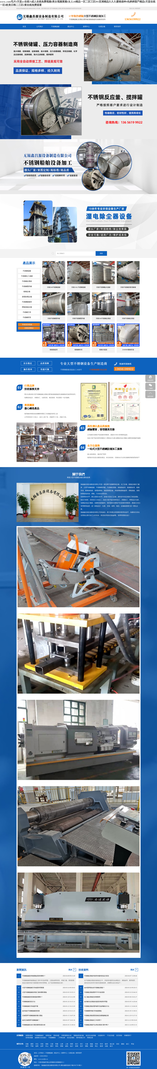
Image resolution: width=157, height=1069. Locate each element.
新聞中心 (86, 26)
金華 (41, 1046)
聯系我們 (137, 8)
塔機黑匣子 (127, 1035)
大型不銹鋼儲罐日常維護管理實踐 (33, 987)
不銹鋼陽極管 (39, 1035)
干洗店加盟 (110, 1035)
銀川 (111, 1046)
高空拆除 (119, 1035)
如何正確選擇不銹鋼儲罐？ (31, 1020)
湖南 (46, 1044)
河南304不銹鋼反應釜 (103, 318)
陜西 (71, 1044)
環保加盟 (56, 1035)
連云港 (112, 1044)
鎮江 (127, 1044)
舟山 (46, 1046)
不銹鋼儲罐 (55, 26)
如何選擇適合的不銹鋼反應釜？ (94, 987)
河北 (36, 1044)
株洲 (101, 1046)
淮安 (117, 1044)
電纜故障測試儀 (78, 1035)
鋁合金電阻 (70, 1037)
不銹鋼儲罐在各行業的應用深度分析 (33, 1025)
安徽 (27, 1044)
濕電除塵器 (29, 1035)
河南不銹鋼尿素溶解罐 (128, 287)
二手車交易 (61, 1037)
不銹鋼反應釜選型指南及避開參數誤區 (96, 1015)
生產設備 (101, 26)
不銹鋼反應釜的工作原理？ (93, 1020)
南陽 (91, 1046)
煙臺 (61, 1046)
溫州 (27, 1046)
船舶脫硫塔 (54, 349)
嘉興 (36, 1046)
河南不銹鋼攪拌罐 (54, 318)
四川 (76, 1044)
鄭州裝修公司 (80, 1037)
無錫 (91, 1044)
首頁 (24, 26)
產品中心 (70, 26)
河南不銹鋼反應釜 (128, 318)
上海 (66, 1044)
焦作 (81, 1046)
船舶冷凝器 (103, 349)
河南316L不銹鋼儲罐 (78, 287)
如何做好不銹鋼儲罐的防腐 (31, 1011)
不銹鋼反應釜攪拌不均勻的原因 (94, 992)
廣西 (31, 1044)
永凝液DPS (101, 1035)
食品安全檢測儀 (91, 1035)
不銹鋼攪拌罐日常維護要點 (93, 1011)
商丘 (96, 1046)
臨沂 (71, 1046)
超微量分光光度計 (40, 1037)
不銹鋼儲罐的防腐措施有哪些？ (32, 997)
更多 (70, 970)
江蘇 (51, 1044)
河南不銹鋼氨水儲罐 (103, 287)
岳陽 (106, 1046)
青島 (56, 1046)
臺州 (51, 1046)
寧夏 (56, 1044)
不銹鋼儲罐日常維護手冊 (30, 1006)
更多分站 (131, 8)
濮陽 (86, 1046)
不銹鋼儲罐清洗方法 (28, 1001)
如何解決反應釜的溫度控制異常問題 (95, 1001)
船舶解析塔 (78, 349)
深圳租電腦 (29, 1037)
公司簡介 (39, 26)
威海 (66, 1046)
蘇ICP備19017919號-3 (75, 1065)
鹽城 (122, 1044)
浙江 (81, 1044)
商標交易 (90, 1037)
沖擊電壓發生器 (66, 1035)
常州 (101, 1044)
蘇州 (106, 1044)
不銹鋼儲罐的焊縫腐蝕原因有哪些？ (33, 976)
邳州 (96, 1044)
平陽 (31, 1046)
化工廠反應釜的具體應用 (92, 997)
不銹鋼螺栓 (52, 1037)
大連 (86, 1044)
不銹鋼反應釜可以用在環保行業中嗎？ (96, 1025)
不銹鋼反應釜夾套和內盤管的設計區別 (96, 976)
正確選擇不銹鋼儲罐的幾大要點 (32, 1015)
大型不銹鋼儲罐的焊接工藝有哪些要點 (34, 992)
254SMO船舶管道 (128, 349)
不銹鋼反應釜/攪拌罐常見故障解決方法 (96, 1006)
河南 (41, 1044)
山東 (61, 1044)
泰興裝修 (48, 1035)
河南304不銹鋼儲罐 (53, 287)
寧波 (132, 1044)
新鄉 (76, 1046)
